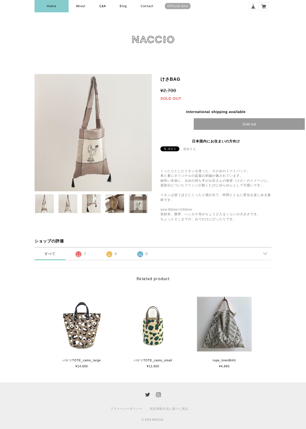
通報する (189, 149)
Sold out (249, 124)
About (80, 6)
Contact (147, 6)
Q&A (102, 6)
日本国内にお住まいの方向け (216, 141)
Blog (123, 6)
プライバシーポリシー (126, 408)
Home (51, 6)
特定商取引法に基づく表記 (169, 408)
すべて (50, 254)
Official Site (177, 6)
